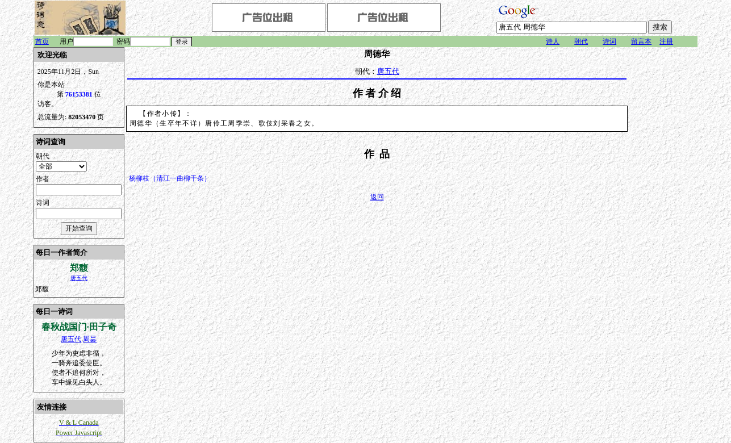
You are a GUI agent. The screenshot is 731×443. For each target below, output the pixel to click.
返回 (377, 197)
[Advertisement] (663, 217)
